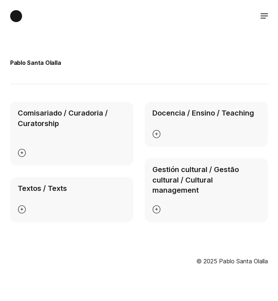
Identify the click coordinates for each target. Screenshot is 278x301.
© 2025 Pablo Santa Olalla (232, 261)
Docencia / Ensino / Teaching (203, 113)
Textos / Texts (42, 188)
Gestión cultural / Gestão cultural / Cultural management (195, 180)
